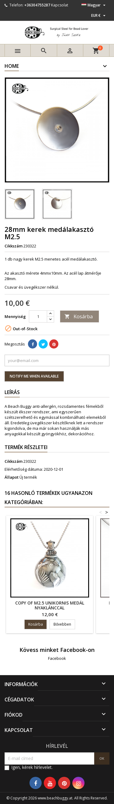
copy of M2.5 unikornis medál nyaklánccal (49, 605)
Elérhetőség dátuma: (24, 469)
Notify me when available (34, 376)
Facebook (57, 658)
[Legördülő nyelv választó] (94, 5)
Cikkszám (13, 246)
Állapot (12, 477)
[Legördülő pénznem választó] (99, 15)
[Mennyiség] (38, 316)
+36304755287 (37, 5)
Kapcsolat (59, 5)
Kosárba (78, 316)
